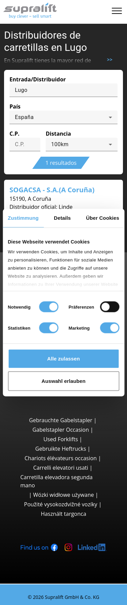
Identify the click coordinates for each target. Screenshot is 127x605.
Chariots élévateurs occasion (61, 458)
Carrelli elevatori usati (60, 467)
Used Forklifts (60, 439)
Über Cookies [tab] (102, 218)
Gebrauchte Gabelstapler (60, 420)
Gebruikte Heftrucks (60, 448)
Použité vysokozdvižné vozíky (60, 504)
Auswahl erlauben (64, 381)
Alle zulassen (63, 359)
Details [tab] (62, 218)
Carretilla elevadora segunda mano (56, 481)
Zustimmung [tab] (23, 218)
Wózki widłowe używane (63, 495)
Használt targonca (63, 514)
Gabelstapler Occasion (61, 429)
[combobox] (63, 117)
